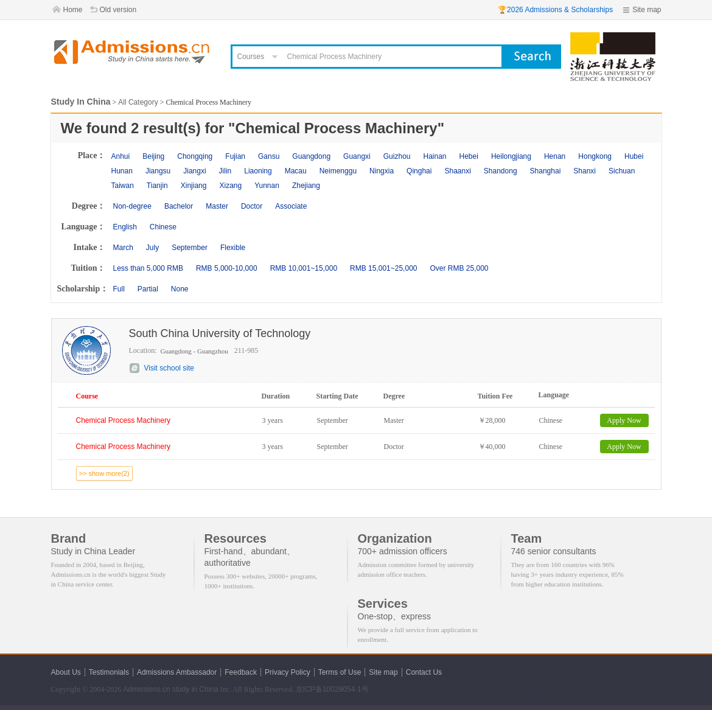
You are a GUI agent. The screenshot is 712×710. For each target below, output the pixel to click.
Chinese (163, 227)
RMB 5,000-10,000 (226, 268)
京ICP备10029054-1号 (332, 689)
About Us (66, 672)
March (123, 247)
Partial (148, 289)
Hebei (468, 156)
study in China (195, 689)
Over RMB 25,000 (459, 268)
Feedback (241, 672)
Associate (291, 206)
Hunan (122, 171)
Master (217, 206)
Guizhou (397, 156)
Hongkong (595, 156)
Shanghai (545, 171)
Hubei (633, 156)
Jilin (225, 171)
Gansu (268, 156)
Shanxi (584, 171)
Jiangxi (194, 171)
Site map (646, 9)
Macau (296, 171)
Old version (118, 9)
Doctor (251, 206)
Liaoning (257, 171)
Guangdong (311, 156)
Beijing (153, 156)
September (190, 247)
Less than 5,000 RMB (148, 268)
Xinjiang (194, 185)
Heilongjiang (511, 156)
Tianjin (157, 185)
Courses (251, 56)
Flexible (232, 247)
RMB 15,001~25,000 (383, 268)
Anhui (120, 156)
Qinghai (419, 171)
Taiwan (122, 185)
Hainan (434, 156)
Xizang (230, 185)
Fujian (235, 156)
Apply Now (624, 420)
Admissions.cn (146, 689)
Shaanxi (457, 171)
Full (119, 289)
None (180, 289)
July (152, 247)
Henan (554, 156)
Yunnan (266, 185)
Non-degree (132, 206)
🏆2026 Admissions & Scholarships (555, 9)
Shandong (500, 171)
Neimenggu (338, 171)
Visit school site (169, 368)
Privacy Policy (287, 672)
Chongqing (194, 156)
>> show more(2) (104, 473)
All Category (138, 102)
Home (73, 9)
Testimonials (109, 672)
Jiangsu (157, 171)
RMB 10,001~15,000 (303, 268)
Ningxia (381, 171)
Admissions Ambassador (177, 672)
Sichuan (622, 171)
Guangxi (357, 156)
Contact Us (424, 672)
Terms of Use (339, 672)
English (125, 227)
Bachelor (178, 206)
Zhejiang (306, 185)
